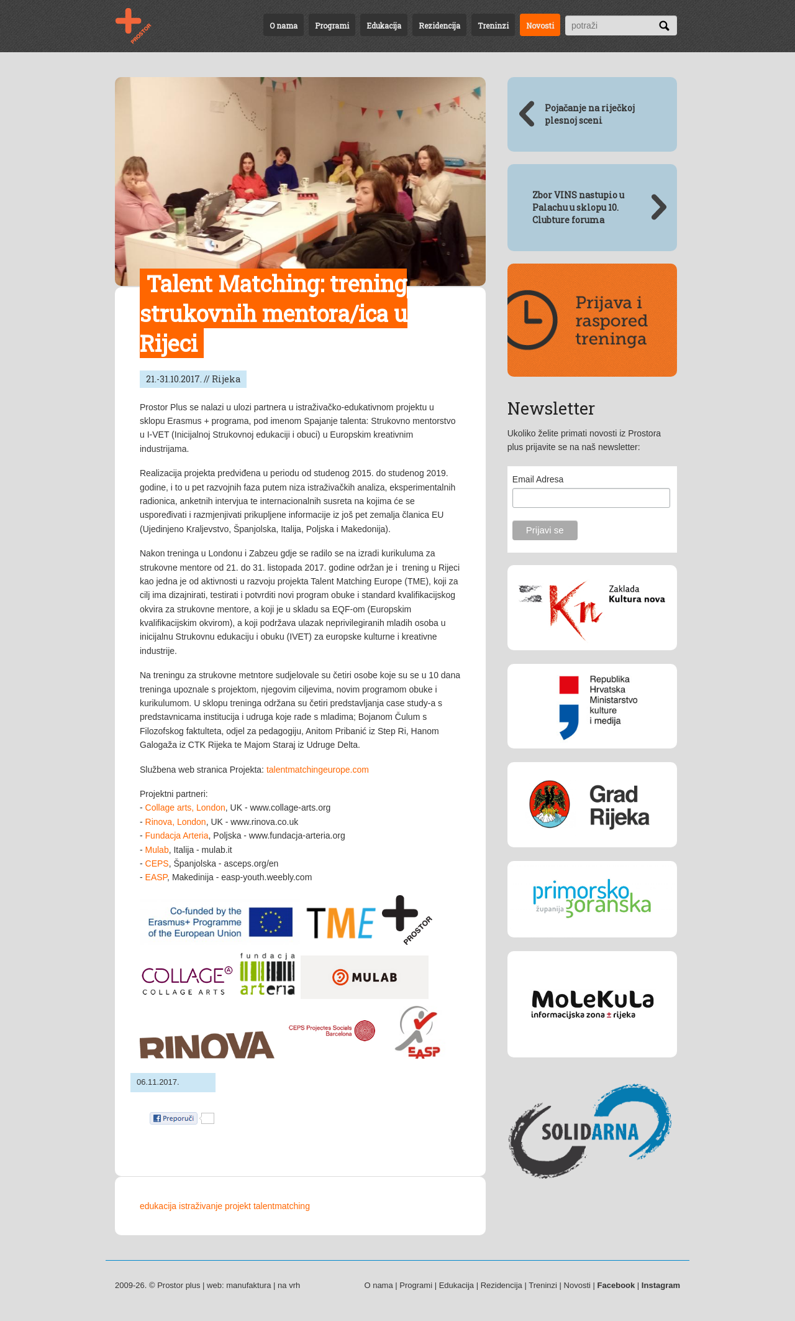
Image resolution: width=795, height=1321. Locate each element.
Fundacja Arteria (177, 835)
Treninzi (493, 25)
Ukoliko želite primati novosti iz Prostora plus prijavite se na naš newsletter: (584, 440)
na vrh (289, 1285)
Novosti (540, 25)
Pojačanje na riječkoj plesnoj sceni (590, 114)
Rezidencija (439, 25)
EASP (156, 877)
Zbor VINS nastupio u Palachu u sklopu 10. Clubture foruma (578, 207)
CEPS (157, 863)
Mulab (157, 850)
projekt (238, 1206)
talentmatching (281, 1206)
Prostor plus (178, 1285)
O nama (284, 25)
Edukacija (383, 25)
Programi (332, 25)
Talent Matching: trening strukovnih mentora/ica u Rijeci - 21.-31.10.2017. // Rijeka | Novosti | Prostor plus (141, 26)
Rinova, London (175, 822)
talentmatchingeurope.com (317, 770)
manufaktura (248, 1285)
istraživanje (200, 1206)
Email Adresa (537, 479)
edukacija (158, 1206)
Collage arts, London (185, 807)
